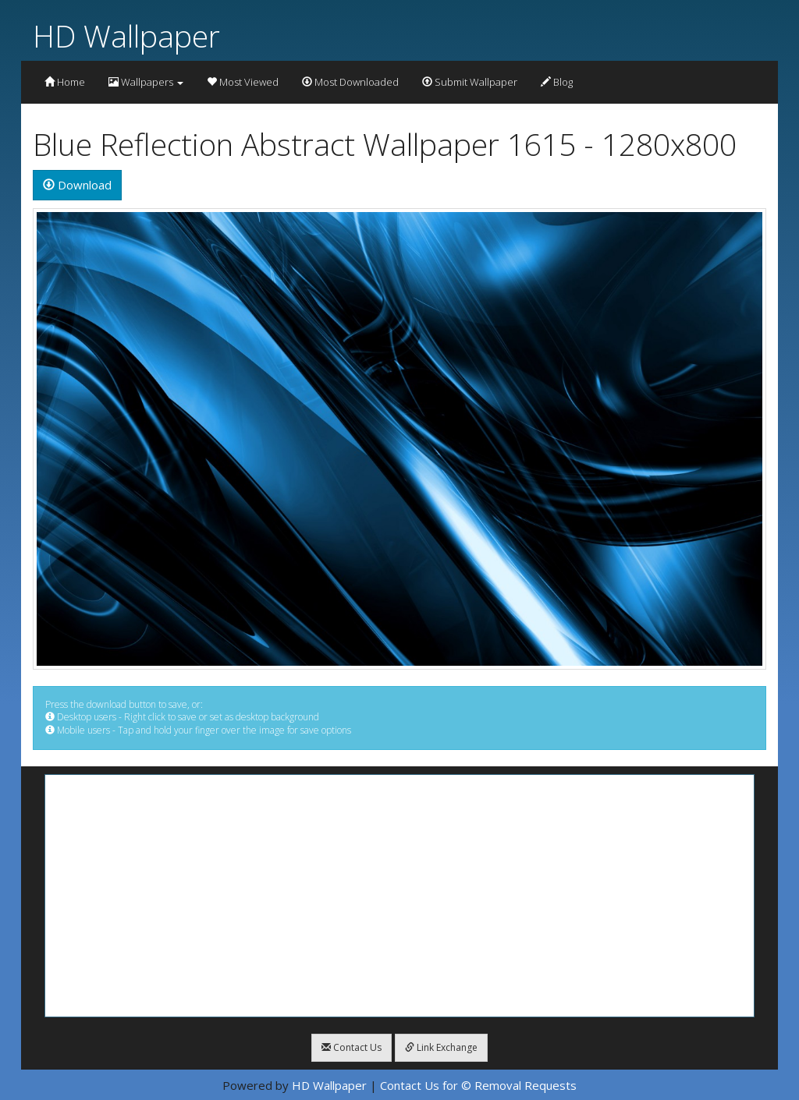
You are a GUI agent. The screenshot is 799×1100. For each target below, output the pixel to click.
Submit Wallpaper (469, 82)
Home (64, 82)
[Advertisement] (399, 896)
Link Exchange (441, 1047)
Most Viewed (243, 82)
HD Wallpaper (126, 35)
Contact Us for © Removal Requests (478, 1085)
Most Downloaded (350, 82)
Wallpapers (145, 82)
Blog (557, 82)
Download (77, 185)
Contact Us (351, 1047)
